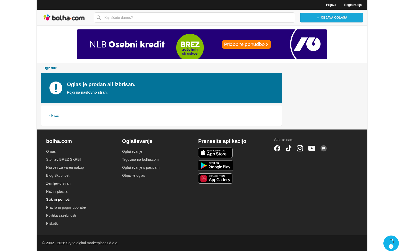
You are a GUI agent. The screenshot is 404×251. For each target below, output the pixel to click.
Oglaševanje (132, 151)
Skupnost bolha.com (324, 148)
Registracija (353, 5)
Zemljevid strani (58, 183)
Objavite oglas (133, 175)
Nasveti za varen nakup (65, 167)
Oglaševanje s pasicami (141, 167)
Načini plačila (56, 191)
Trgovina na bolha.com (140, 159)
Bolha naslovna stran (64, 17)
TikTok (288, 148)
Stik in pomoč (58, 199)
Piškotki (52, 223)
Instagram (300, 148)
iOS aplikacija (215, 153)
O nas (51, 151)
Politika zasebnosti (61, 215)
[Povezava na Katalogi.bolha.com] (202, 44)
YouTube (311, 148)
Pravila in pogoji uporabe (66, 207)
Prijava (331, 5)
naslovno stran (94, 92)
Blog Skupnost (57, 175)
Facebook (277, 148)
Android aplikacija (215, 165)
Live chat (391, 243)
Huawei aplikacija (215, 178)
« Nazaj (54, 115)
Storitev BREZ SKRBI (63, 159)
